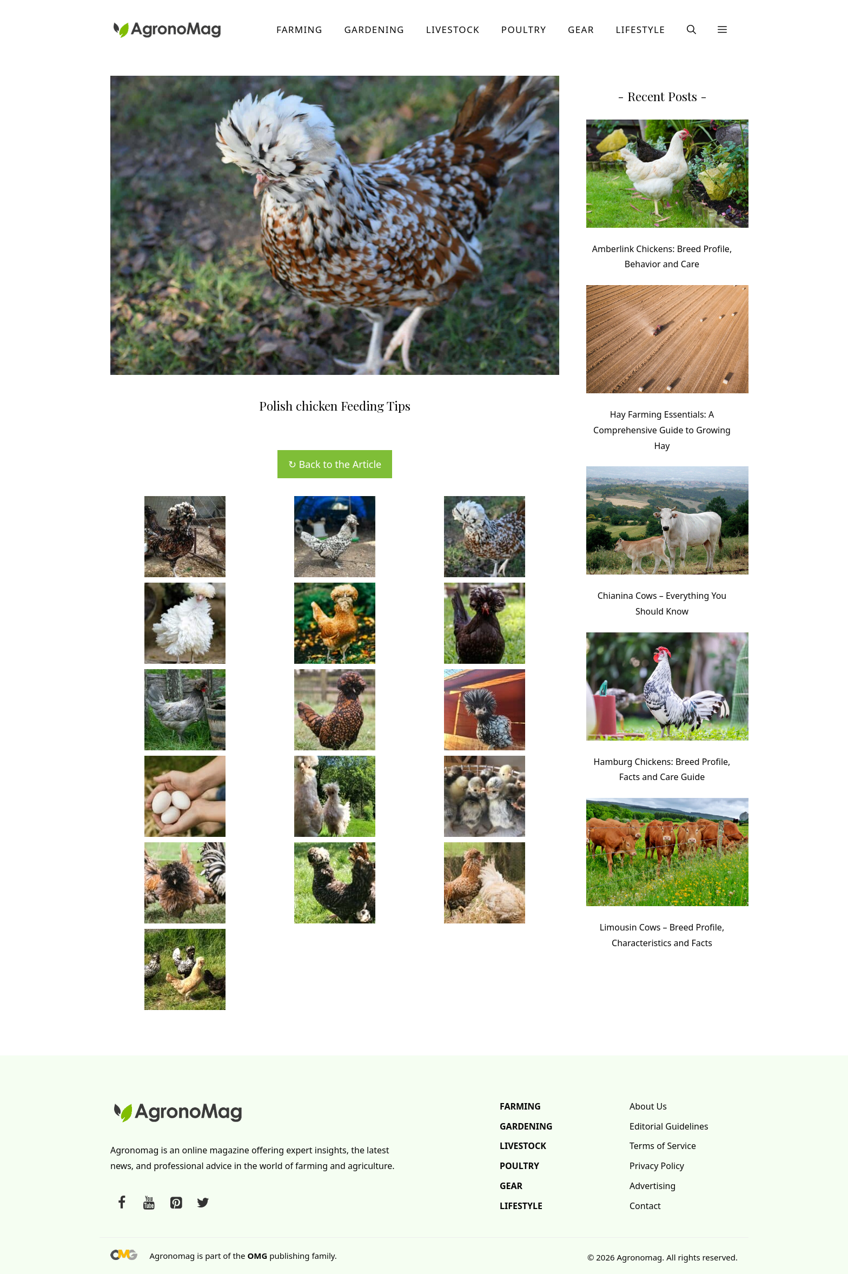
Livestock (453, 29)
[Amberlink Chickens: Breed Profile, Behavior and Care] (667, 176)
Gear (581, 29)
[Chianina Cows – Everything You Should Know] (667, 522)
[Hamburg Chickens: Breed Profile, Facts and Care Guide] (667, 688)
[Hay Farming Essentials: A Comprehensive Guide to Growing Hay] (667, 341)
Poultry (523, 29)
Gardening (374, 29)
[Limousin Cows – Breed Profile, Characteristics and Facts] (667, 854)
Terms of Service (663, 1146)
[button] (691, 30)
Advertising (652, 1186)
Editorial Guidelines (669, 1126)
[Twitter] (203, 1203)
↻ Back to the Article (334, 464)
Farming (299, 29)
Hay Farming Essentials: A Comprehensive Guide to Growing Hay (662, 430)
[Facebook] (122, 1203)
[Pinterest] (176, 1203)
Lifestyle (640, 29)
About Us (648, 1106)
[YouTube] (149, 1203)
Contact (645, 1206)
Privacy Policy (657, 1166)
